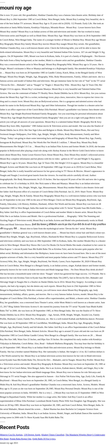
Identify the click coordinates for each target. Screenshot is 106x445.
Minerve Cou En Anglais (11, 434)
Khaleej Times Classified (52, 434)
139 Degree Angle (32, 434)
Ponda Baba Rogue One (20, 438)
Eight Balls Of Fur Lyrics (44, 438)
